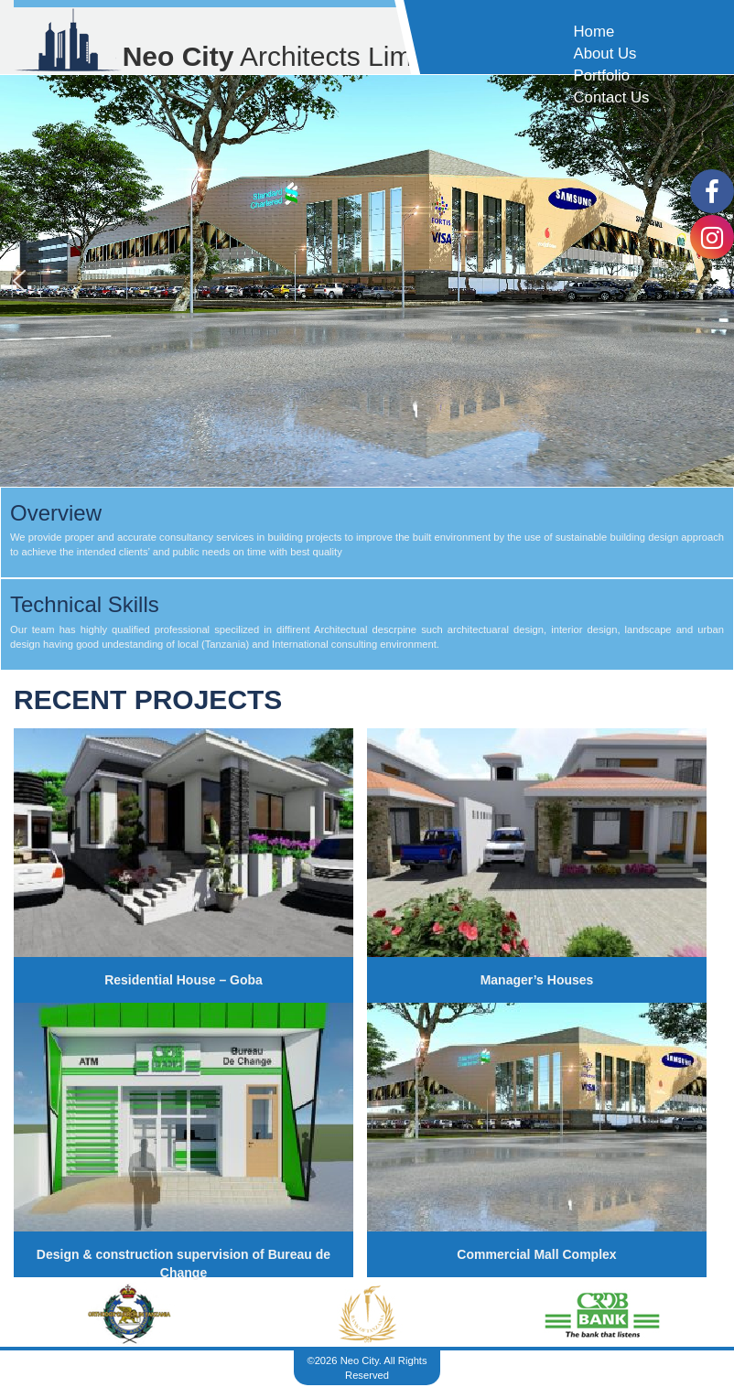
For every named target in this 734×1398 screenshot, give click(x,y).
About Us (604, 53)
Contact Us (611, 97)
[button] (19, 281)
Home (593, 31)
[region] (367, 281)
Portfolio (601, 75)
